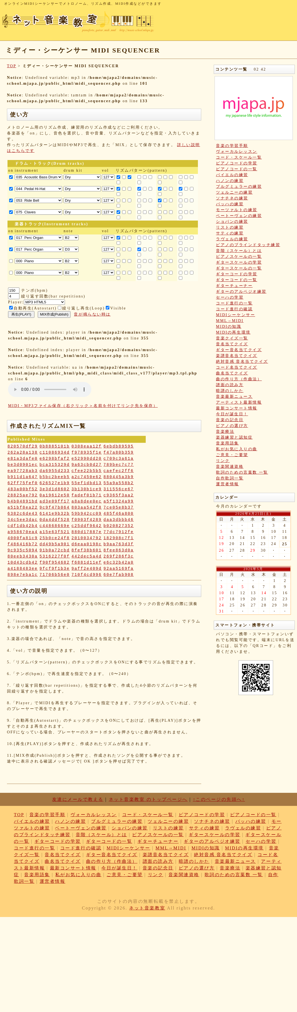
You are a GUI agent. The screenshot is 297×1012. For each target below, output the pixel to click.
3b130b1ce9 (87, 489)
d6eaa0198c (87, 544)
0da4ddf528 (54, 520)
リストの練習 (229, 227)
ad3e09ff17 (54, 501)
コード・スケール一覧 (239, 157)
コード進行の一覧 (234, 303)
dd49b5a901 (54, 544)
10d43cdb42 (22, 562)
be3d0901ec (22, 465)
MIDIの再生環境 (233, 332)
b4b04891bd (22, 501)
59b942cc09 (87, 513)
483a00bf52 (22, 489)
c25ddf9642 (87, 526)
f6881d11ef (87, 562)
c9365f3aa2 (119, 495)
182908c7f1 (119, 538)
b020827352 (119, 526)
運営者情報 (227, 484)
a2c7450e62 (87, 477)
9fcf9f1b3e (54, 568)
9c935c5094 (22, 550)
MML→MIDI (230, 321)
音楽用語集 (227, 443)
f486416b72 (22, 544)
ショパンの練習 (232, 221)
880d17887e (87, 532)
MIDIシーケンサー (235, 315)
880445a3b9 (119, 477)
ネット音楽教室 (147, 908)
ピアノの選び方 (232, 426)
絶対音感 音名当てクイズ (242, 361)
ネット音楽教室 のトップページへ (148, 799)
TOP (11, 66)
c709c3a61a (119, 458)
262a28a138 (22, 452)
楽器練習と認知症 (234, 437)
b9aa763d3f (119, 544)
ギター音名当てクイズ (239, 350)
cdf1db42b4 (22, 526)
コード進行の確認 (234, 309)
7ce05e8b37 (119, 507)
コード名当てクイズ (236, 367)
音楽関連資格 (229, 466)
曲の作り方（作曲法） (239, 379)
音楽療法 (225, 431)
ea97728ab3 (22, 471)
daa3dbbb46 (119, 520)
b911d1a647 (22, 477)
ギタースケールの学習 (239, 262)
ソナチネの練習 (232, 198)
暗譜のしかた (229, 391)
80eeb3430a (22, 556)
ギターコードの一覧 (236, 280)
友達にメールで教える (78, 799)
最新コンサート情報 (236, 408)
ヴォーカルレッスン (236, 151)
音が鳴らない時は (92, 314)
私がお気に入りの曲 (236, 449)
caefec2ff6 (119, 471)
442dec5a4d (87, 556)
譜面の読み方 (229, 385)
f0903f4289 (87, 520)
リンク (223, 461)
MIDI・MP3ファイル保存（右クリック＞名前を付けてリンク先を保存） (83, 406)
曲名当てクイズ (232, 373)
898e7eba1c (22, 575)
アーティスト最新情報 (239, 402)
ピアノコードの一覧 (236, 169)
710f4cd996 (87, 575)
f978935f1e (87, 452)
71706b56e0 (54, 575)
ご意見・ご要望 (232, 455)
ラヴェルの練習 (232, 239)
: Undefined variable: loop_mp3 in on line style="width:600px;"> (49, 389)
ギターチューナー (234, 286)
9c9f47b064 (54, 507)
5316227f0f (54, 556)
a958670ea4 (22, 532)
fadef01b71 (87, 495)
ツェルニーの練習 (234, 192)
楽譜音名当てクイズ (236, 356)
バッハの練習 (229, 204)
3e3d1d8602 (54, 489)
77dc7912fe (119, 532)
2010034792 (87, 538)
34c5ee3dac (22, 520)
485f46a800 (119, 513)
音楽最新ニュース (234, 396)
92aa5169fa (119, 568)
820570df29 (22, 446)
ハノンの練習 (229, 181)
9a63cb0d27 (87, 465)
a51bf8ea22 (22, 507)
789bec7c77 (119, 465)
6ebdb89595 (119, 446)
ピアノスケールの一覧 (239, 256)
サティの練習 (229, 233)
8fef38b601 (87, 550)
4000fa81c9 (22, 538)
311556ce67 (119, 489)
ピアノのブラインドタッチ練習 (248, 245)
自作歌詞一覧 (229, 478)
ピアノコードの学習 (236, 163)
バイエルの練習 (232, 175)
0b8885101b (54, 446)
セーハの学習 (229, 297)
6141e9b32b (54, 513)
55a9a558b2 (119, 483)
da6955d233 (54, 471)
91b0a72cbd (54, 550)
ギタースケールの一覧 (239, 268)
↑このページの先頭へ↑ (219, 799)
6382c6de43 (22, 513)
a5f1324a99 (119, 501)
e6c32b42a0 (119, 562)
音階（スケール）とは (239, 251)
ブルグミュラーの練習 (239, 186)
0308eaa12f (87, 446)
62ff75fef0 (22, 483)
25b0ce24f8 (54, 538)
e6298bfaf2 (54, 458)
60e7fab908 (119, 575)
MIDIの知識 (228, 326)
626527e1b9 (54, 483)
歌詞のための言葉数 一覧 (242, 472)
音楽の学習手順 (232, 146)
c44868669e (54, 526)
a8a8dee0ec (87, 501)
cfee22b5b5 (87, 471)
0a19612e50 (54, 495)
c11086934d (54, 452)
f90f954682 (54, 562)
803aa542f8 (87, 507)
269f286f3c (119, 556)
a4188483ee (22, 568)
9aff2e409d (87, 568)
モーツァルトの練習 (236, 210)
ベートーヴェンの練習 (239, 216)
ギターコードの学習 (236, 274)
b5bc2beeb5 (54, 477)
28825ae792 (22, 495)
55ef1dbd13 (87, 483)
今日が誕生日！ (232, 414)
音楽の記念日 (229, 420)
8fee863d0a (119, 550)
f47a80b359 (119, 452)
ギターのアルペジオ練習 (241, 291)
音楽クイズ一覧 (232, 338)
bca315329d (54, 465)
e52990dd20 (87, 458)
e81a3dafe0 (22, 458)
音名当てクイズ (232, 344)
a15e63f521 (54, 532)
